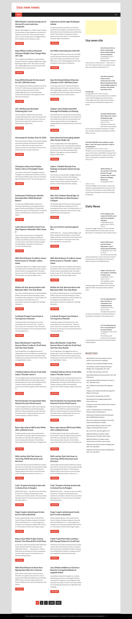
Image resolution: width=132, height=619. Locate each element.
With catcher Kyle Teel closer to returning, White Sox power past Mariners (29, 458)
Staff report (105, 332)
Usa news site (94, 40)
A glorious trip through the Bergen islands (99, 363)
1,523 (51, 603)
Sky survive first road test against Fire (98, 431)
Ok (106, 616)
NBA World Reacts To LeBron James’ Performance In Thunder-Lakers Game (30, 260)
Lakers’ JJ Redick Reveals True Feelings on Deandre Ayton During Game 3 (65, 168)
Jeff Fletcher (105, 277)
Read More (19, 43)
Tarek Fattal (105, 307)
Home (19, 14)
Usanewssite (105, 56)
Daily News (93, 206)
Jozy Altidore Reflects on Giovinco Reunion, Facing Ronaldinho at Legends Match (64, 570)
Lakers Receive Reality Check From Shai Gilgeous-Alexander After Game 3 (30, 229)
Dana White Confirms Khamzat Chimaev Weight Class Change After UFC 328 (30, 53)
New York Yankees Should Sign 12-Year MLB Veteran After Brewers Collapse (65, 198)
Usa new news (28, 7)
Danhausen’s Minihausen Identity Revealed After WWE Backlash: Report (29, 198)
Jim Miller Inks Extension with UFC (65, 51)
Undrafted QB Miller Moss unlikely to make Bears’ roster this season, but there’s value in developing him (100, 144)
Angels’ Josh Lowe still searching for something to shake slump (108, 273)
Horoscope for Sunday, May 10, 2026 (30, 137)
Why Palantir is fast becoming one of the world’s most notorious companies (30, 24)
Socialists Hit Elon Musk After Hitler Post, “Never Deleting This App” (109, 116)
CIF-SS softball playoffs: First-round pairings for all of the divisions (108, 327)
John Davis (105, 250)
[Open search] (116, 15)
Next (58, 603)
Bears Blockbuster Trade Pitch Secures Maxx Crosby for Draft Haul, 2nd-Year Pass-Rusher (30, 345)
